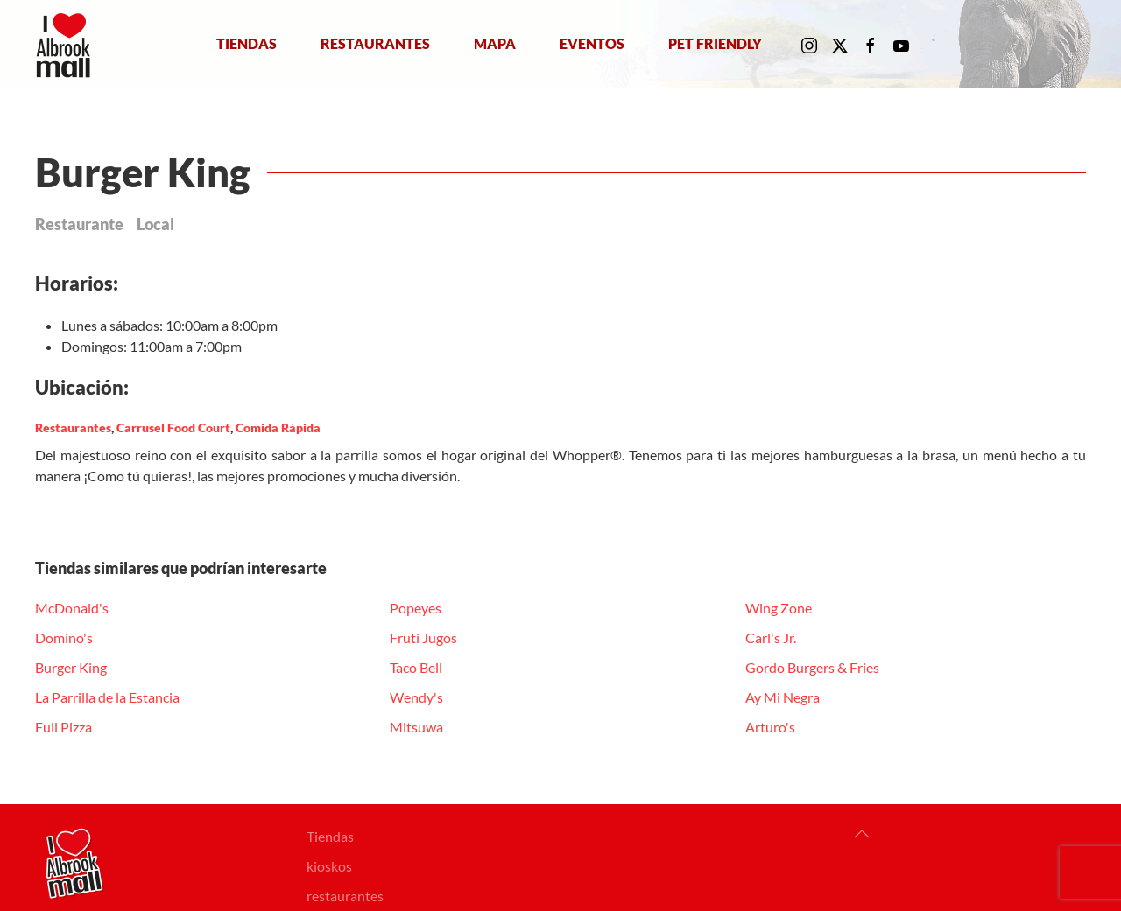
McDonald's (72, 607)
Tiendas (246, 43)
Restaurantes (375, 43)
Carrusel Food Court (173, 427)
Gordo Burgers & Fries (812, 667)
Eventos (592, 43)
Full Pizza (63, 726)
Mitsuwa (416, 726)
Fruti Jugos (423, 637)
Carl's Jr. (770, 637)
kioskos (329, 866)
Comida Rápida (278, 427)
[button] (862, 834)
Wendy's (416, 697)
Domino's (64, 637)
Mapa (495, 43)
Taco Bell (416, 667)
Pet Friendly (715, 43)
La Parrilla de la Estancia (107, 697)
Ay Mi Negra (782, 697)
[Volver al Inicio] (67, 44)
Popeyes (415, 607)
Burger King (71, 667)
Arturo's (770, 726)
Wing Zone (778, 607)
